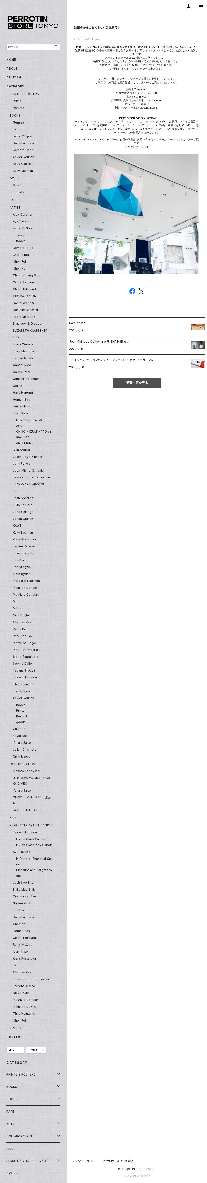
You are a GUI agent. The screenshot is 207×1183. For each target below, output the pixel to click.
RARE (13, 200)
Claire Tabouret (24, 289)
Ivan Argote (21, 449)
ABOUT (12, 68)
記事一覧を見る (137, 383)
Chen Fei (19, 261)
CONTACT (14, 1037)
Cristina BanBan (24, 296)
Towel (20, 235)
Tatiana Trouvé (24, 670)
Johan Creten (23, 518)
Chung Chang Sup (26, 275)
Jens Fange (21, 463)
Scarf (17, 185)
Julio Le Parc (22, 505)
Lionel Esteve (23, 553)
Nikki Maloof (22, 756)
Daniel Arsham (23, 143)
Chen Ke (19, 268)
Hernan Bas (21, 399)
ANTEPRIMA (25, 443)
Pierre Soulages (25, 643)
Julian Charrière (25, 749)
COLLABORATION (22, 764)
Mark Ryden (22, 574)
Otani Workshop (25, 622)
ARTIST (15, 207)
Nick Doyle (21, 615)
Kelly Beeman (23, 170)
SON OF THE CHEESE (28, 810)
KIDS (13, 817)
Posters (18, 108)
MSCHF (18, 608)
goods (21, 722)
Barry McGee (22, 228)
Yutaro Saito (22, 742)
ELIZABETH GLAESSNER (30, 330)
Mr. (15, 601)
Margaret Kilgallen (26, 580)
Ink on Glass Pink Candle (34, 845)
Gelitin (17, 385)
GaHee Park (22, 372)
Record (21, 716)
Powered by (137, 1175)
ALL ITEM (13, 77)
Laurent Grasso (24, 546)
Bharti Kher (21, 254)
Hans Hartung (23, 392)
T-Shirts (15, 1028)
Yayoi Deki (21, 735)
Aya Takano (21, 221)
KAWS (17, 525)
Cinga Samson (23, 282)
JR (15, 129)
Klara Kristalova (24, 539)
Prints (17, 101)
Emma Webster (24, 344)
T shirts (18, 192)
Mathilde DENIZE (25, 1006)
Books (20, 241)
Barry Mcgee (22, 136)
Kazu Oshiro (22, 163)
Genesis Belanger (26, 378)
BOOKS (15, 115)
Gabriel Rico (22, 365)
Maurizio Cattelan (26, 594)
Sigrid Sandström (25, 656)
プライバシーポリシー (84, 1161)
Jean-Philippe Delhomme (31, 477)
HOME (11, 59)
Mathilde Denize (25, 587)
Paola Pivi (20, 629)
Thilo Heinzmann (25, 684)
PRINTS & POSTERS (24, 94)
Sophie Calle (22, 663)
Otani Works (22, 972)
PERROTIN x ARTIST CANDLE (31, 825)
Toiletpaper (21, 691)
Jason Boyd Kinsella (28, 456)
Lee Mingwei (22, 567)
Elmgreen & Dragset (27, 323)
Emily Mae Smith (25, 351)
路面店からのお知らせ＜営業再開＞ (97, 27)
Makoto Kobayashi (26, 771)
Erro (16, 337)
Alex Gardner (23, 214)
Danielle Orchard (25, 310)
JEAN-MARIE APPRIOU (29, 484)
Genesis (19, 122)
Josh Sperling (23, 498)
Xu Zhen (19, 729)
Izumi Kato (20, 413)
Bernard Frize (23, 150)
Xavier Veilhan (23, 157)
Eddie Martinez (24, 316)
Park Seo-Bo (22, 636)
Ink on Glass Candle (30, 839)
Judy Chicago (23, 512)
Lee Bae (19, 560)
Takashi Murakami (26, 677)
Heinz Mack (21, 406)
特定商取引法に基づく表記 (118, 1161)
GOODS (15, 178)
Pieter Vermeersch (27, 649)
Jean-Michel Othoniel (29, 470)
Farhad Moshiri (24, 358)
